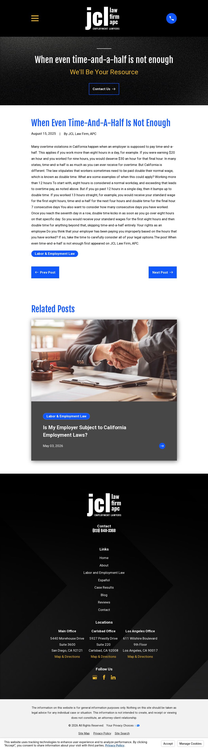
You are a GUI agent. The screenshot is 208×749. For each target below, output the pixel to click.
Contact (104, 610)
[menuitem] (84, 733)
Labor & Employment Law (55, 254)
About (104, 565)
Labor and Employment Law (104, 573)
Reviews (104, 602)
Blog (104, 595)
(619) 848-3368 (104, 531)
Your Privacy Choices (123, 725)
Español (104, 580)
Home (104, 558)
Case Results (104, 587)
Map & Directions (67, 657)
